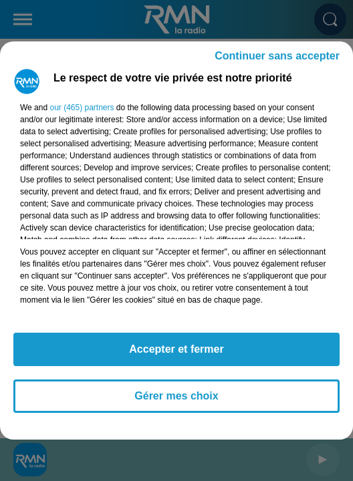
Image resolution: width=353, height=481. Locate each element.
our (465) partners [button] (81, 107)
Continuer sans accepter (277, 55)
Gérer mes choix (176, 396)
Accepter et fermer (176, 349)
